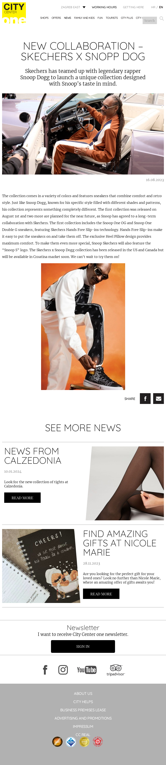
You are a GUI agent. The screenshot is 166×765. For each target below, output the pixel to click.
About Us (83, 693)
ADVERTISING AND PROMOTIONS (83, 718)
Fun (100, 18)
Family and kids (84, 18)
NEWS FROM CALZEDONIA (33, 455)
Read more (22, 497)
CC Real (83, 734)
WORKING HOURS (104, 7)
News (67, 18)
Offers (56, 18)
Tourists (112, 18)
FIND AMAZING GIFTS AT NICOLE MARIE (120, 543)
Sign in (83, 646)
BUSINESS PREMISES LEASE (83, 710)
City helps (83, 701)
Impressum (83, 726)
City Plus (127, 18)
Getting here (133, 7)
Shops (44, 18)
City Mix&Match (146, 18)
